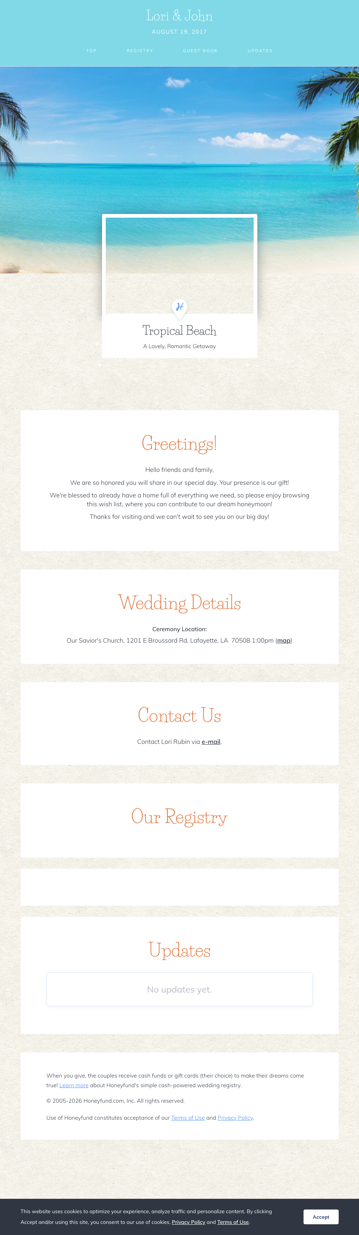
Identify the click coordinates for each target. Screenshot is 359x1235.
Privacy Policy (235, 1117)
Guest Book (200, 51)
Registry (139, 51)
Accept (321, 1217)
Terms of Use (188, 1117)
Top (89, 51)
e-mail (210, 742)
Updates (262, 51)
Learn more (74, 1085)
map (284, 640)
